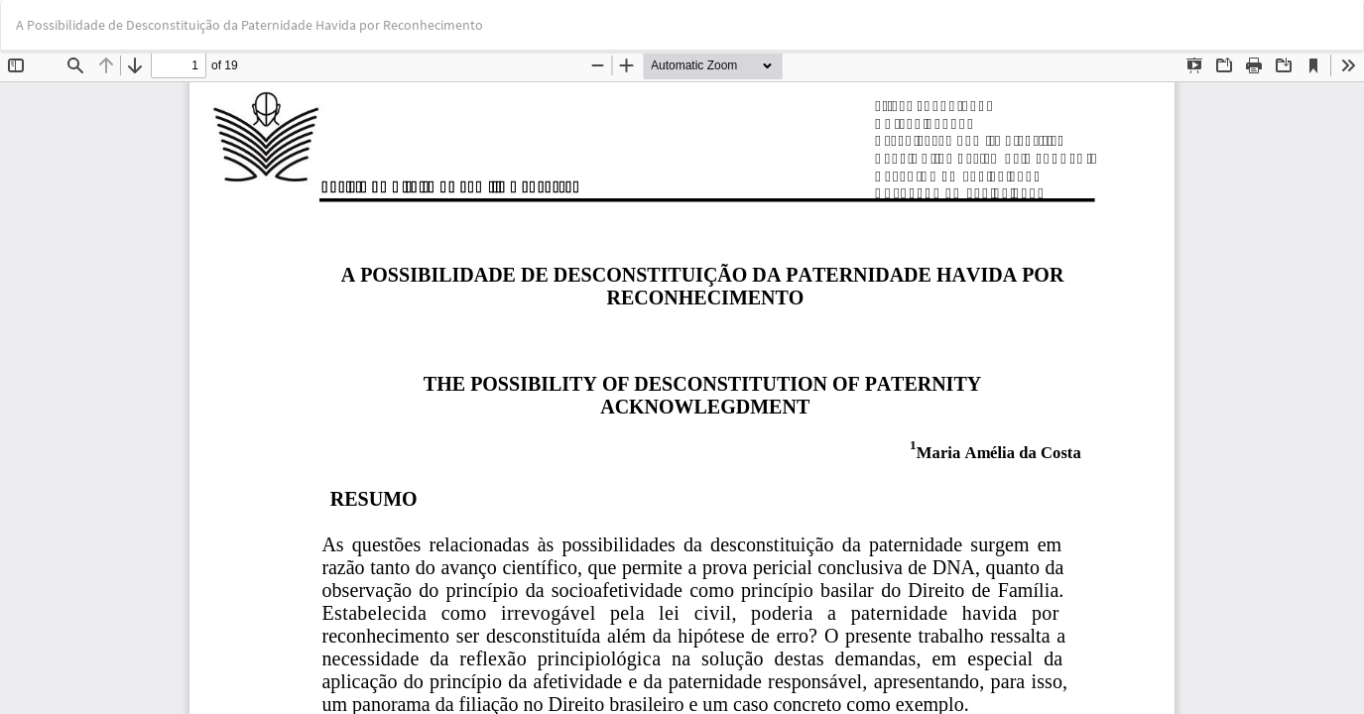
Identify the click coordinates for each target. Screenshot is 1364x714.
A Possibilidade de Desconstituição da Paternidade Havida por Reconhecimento (249, 25)
